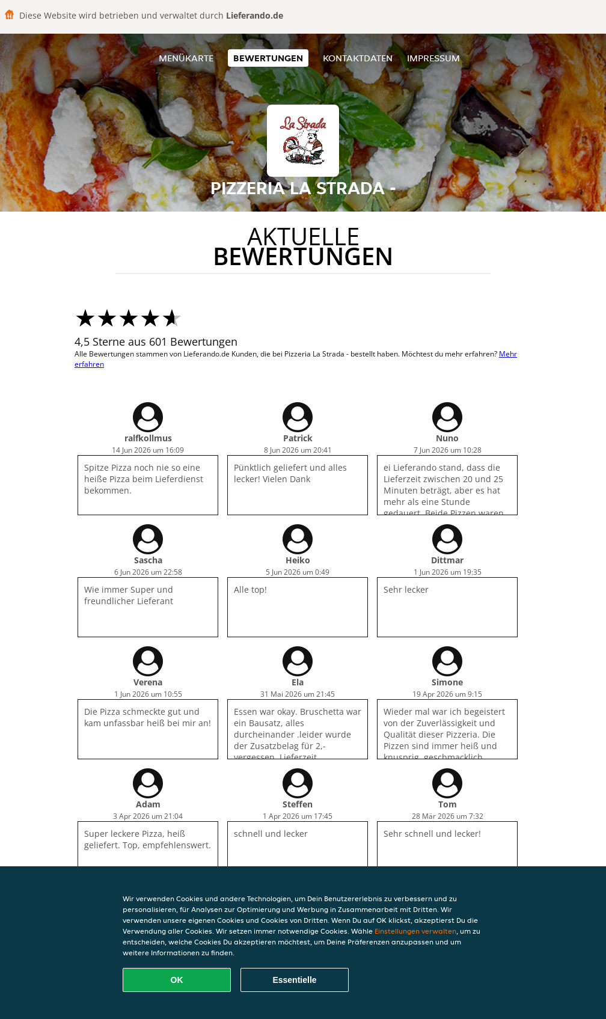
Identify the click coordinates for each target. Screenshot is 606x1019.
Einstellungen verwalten (415, 930)
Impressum (433, 58)
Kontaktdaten (358, 58)
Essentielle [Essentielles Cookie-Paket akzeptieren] (294, 980)
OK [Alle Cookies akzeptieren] (177, 980)
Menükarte (186, 58)
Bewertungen (268, 58)
